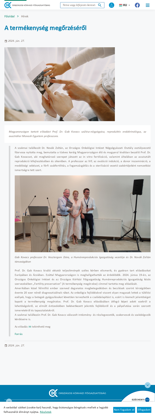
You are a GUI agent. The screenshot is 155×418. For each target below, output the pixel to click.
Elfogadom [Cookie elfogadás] (144, 409)
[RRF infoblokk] (9, 402)
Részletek (45, 412)
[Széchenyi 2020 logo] (148, 385)
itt (30, 326)
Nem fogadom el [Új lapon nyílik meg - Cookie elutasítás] (124, 409)
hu (125, 5)
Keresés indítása (99, 5)
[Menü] (148, 5)
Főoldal (9, 16)
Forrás (18, 334)
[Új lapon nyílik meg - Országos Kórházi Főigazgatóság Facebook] (137, 5)
